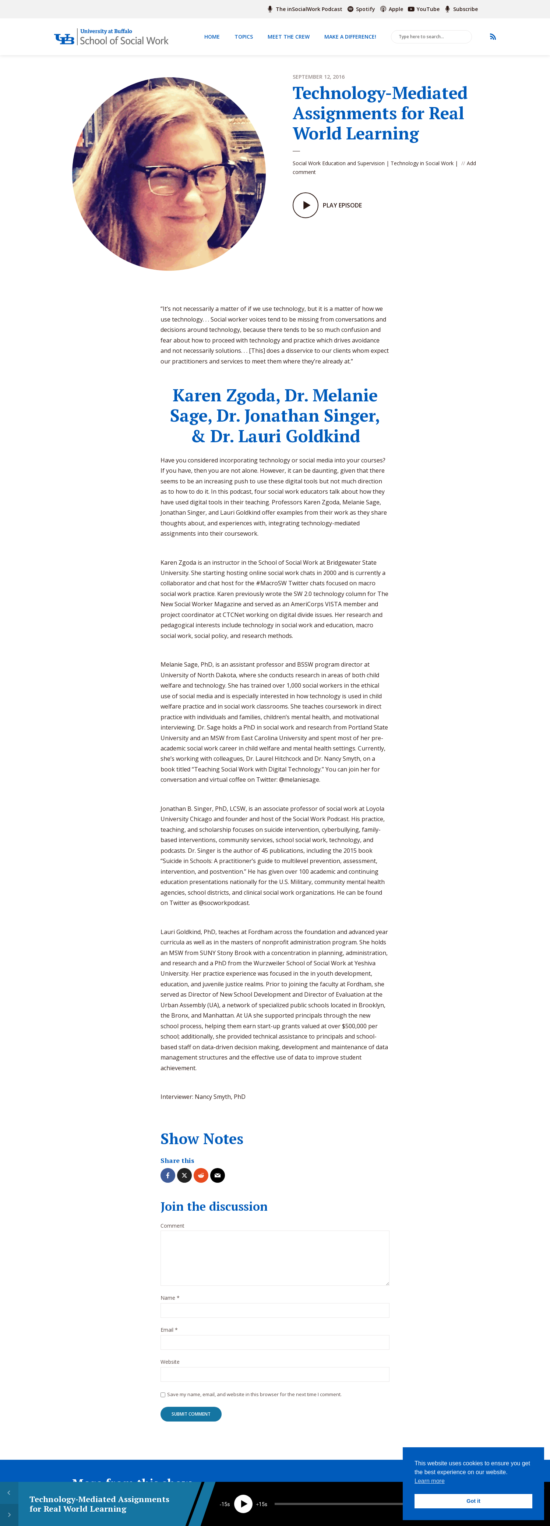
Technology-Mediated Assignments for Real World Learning (99, 1504)
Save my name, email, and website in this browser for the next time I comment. (254, 1394)
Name (170, 1298)
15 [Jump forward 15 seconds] (262, 1504)
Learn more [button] (430, 1481)
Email (169, 1330)
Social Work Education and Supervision (339, 163)
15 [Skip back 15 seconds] (224, 1504)
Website (170, 1362)
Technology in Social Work (422, 163)
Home (212, 36)
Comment (172, 1226)
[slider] (351, 1504)
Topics (244, 36)
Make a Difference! (350, 36)
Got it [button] (473, 1501)
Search (465, 37)
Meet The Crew (289, 36)
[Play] (243, 1504)
